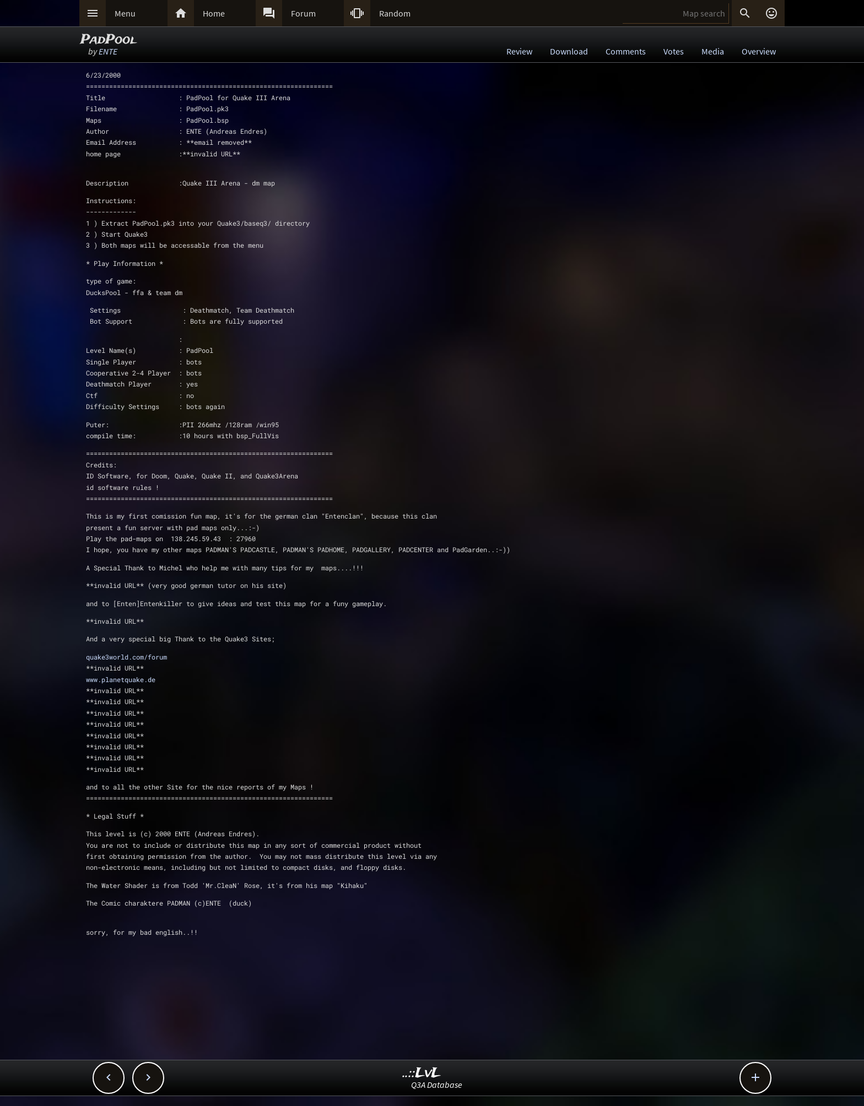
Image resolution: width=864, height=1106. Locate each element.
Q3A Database (436, 1084)
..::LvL (421, 1073)
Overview (759, 51)
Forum (303, 13)
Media (712, 51)
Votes (673, 51)
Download (569, 51)
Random (395, 13)
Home (214, 13)
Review (519, 51)
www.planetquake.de (120, 679)
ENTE (108, 51)
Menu (125, 13)
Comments (626, 51)
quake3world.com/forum (126, 656)
